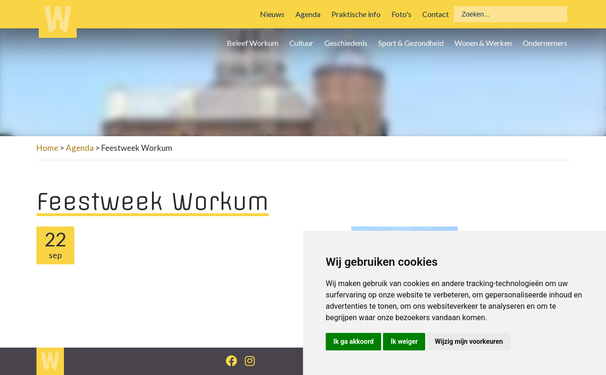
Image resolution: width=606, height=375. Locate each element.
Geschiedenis (345, 42)
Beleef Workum (252, 42)
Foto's (401, 13)
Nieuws (272, 13)
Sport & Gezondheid (411, 42)
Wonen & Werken (483, 42)
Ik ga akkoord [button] (353, 341)
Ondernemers (545, 42)
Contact (435, 13)
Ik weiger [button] (404, 341)
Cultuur (301, 42)
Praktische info (356, 13)
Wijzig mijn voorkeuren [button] (469, 341)
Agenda (308, 13)
